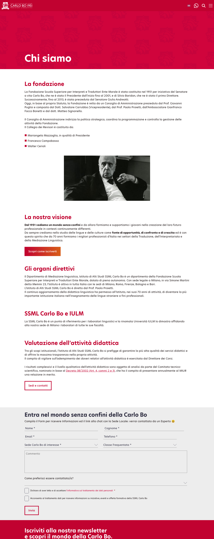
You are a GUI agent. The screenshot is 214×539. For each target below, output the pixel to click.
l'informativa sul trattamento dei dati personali (89, 490)
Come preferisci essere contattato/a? (49, 478)
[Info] (196, 5)
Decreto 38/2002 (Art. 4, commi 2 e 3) (90, 371)
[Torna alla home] (16, 5)
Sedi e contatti (38, 385)
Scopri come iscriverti (42, 251)
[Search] (204, 6)
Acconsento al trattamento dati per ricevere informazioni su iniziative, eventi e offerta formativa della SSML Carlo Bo (88, 498)
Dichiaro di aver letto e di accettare (72, 490)
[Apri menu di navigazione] (211, 6)
